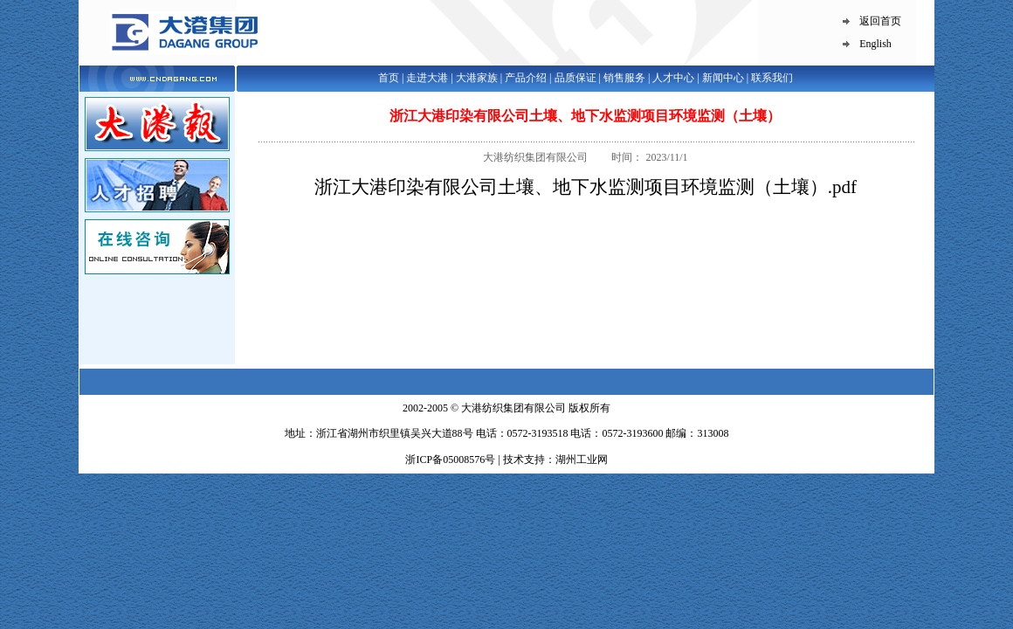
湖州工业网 (581, 459)
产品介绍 (526, 78)
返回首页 (880, 21)
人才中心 (673, 78)
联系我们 (772, 78)
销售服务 (624, 78)
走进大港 (427, 78)
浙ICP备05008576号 (451, 459)
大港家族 (477, 78)
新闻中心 (723, 78)
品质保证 (575, 78)
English (875, 44)
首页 (388, 78)
